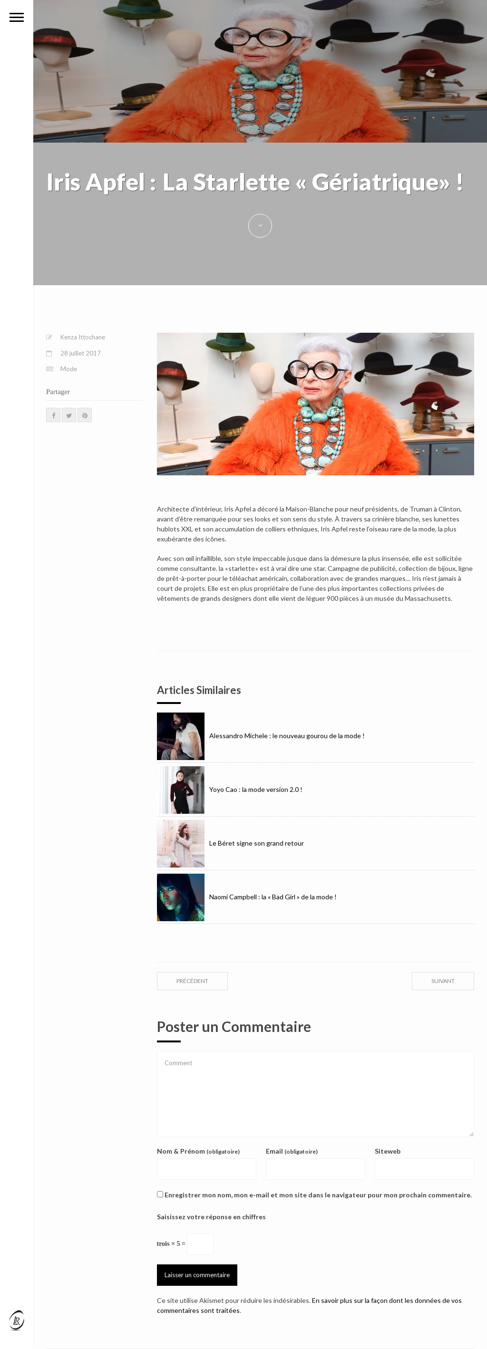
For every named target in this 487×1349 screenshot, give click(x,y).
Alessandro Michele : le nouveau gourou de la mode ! (261, 736)
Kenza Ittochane (82, 337)
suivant (443, 980)
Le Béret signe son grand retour (230, 843)
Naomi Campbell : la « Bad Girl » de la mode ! (247, 897)
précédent (192, 980)
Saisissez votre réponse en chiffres (211, 1217)
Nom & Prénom (198, 1151)
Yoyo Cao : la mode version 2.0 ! (229, 789)
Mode (68, 369)
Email (292, 1151)
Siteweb (387, 1151)
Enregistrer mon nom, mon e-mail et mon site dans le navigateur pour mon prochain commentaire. (318, 1195)
